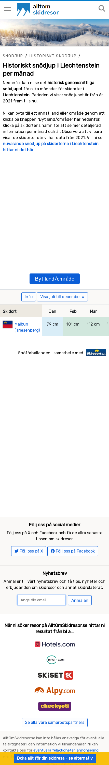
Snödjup (13, 56)
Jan (52, 311)
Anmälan (79, 600)
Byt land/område (54, 279)
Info (29, 296)
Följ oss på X (29, 551)
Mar (93, 311)
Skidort (10, 311)
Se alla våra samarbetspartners (54, 722)
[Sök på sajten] (102, 9)
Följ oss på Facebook (73, 551)
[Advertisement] (54, 211)
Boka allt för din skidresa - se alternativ (55, 758)
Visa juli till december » (62, 296)
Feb (73, 311)
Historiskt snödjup (52, 56)
